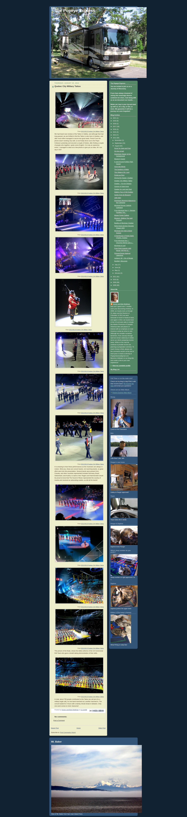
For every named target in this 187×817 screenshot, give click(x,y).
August (117, 146)
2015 (115, 132)
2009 (115, 282)
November (118, 140)
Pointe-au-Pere (119, 175)
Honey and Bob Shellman (121, 304)
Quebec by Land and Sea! (123, 189)
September (118, 143)
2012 (115, 138)
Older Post (102, 728)
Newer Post (55, 728)
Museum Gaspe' (119, 159)
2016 (115, 129)
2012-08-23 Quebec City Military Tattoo (92, 131)
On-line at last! (119, 151)
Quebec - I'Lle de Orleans (122, 183)
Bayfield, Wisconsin (120, 261)
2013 (115, 135)
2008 (115, 285)
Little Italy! (117, 198)
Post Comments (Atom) (68, 732)
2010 (115, 279)
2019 (115, 121)
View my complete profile (121, 366)
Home (79, 728)
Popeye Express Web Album (122, 393)
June (116, 267)
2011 (115, 277)
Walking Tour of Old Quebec (123, 192)
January (117, 273)
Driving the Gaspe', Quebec (123, 178)
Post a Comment (59, 720)
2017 (115, 126)
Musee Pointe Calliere (121, 215)
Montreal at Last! (120, 246)
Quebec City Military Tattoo (123, 181)
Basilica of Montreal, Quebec (124, 223)
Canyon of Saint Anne (121, 186)
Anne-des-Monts (119, 167)
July (116, 265)
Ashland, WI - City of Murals (123, 258)
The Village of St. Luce (122, 172)
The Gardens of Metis (121, 169)
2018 (115, 124)
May (116, 270)
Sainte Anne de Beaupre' (122, 195)
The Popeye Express (75, 10)
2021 (115, 118)
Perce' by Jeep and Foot (122, 148)
